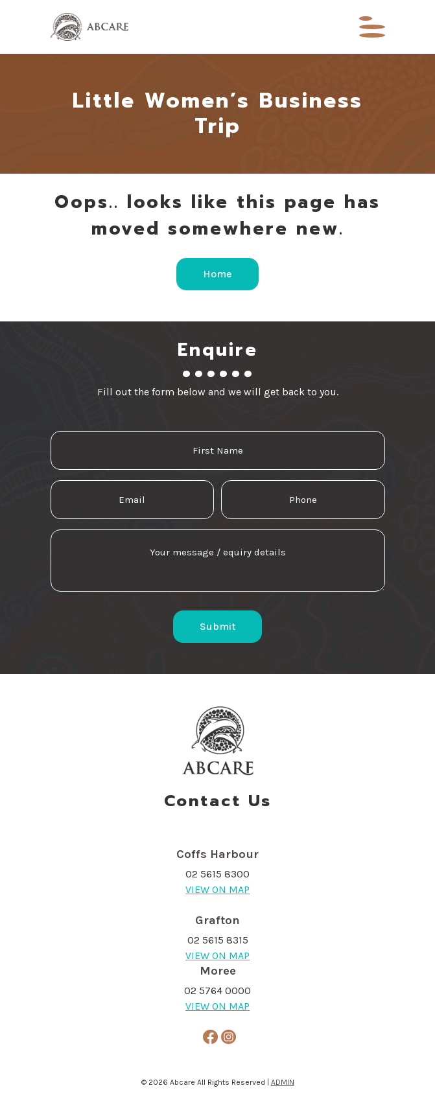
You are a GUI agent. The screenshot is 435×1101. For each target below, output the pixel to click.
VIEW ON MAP (217, 889)
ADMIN (282, 1082)
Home (217, 274)
